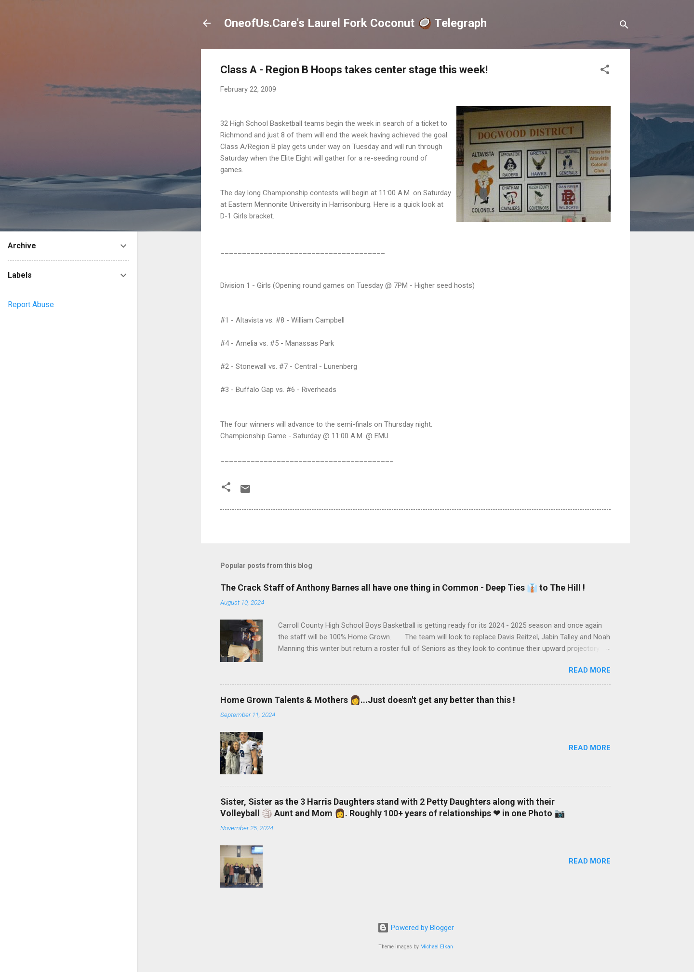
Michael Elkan (436, 947)
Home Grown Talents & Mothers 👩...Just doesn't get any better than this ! (367, 700)
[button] (605, 71)
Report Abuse (31, 304)
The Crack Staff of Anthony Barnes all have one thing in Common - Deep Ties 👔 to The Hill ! (402, 587)
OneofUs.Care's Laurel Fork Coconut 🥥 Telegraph (355, 23)
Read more (590, 670)
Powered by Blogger (415, 927)
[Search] (624, 26)
